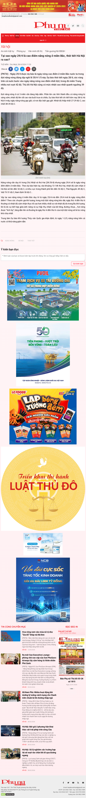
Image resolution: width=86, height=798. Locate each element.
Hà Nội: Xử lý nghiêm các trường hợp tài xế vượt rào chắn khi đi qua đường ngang (39, 752)
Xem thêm (71, 693)
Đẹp (45, 35)
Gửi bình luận (78, 264)
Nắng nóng (9, 241)
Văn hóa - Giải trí (51, 35)
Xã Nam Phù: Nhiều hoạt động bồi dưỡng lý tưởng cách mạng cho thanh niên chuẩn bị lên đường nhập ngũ (39, 695)
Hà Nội (21, 241)
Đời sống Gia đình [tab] (68, 633)
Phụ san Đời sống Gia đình (77, 35)
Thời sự (7, 35)
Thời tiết (31, 241)
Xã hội (17, 35)
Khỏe (41, 35)
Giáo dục (36, 35)
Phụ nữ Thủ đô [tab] (65, 631)
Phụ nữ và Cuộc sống (63, 35)
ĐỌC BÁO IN (72, 627)
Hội (32, 35)
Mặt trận (12, 35)
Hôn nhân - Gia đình (25, 35)
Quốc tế (42, 40)
